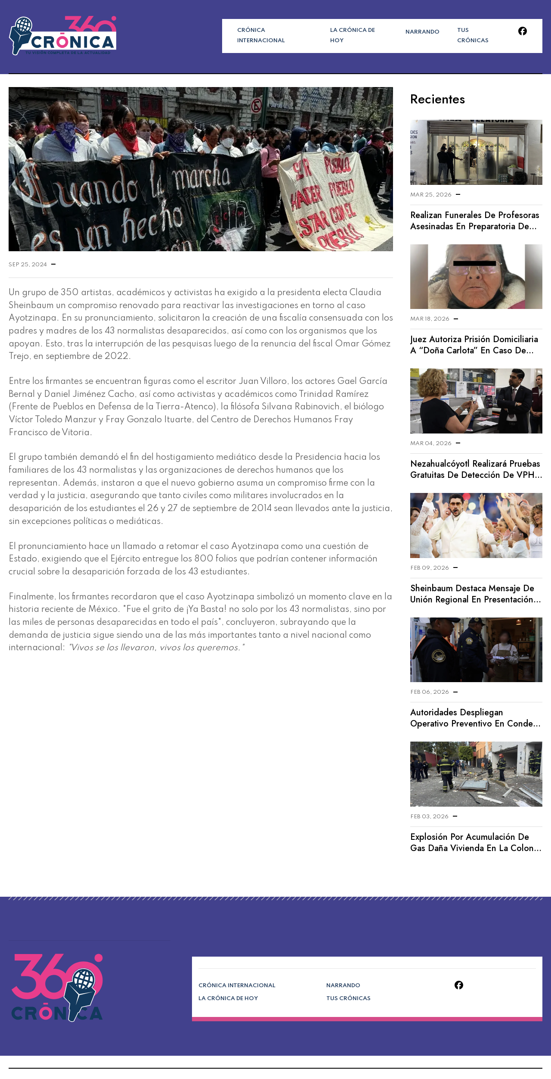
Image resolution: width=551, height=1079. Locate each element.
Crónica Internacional (271, 36)
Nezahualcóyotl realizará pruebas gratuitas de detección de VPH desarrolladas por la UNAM (474, 469)
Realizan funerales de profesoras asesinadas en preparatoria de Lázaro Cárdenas (473, 221)
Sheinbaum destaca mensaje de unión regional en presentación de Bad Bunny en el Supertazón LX (471, 594)
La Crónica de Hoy (349, 36)
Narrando (409, 36)
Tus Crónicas (461, 36)
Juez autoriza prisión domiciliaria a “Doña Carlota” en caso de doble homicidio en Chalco (473, 345)
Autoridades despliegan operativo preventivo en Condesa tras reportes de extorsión (476, 718)
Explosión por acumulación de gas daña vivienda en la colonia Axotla (474, 843)
